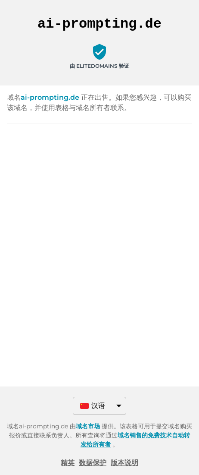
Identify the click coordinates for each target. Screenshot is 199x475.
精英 (68, 463)
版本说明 (124, 463)
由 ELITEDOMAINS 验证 (99, 66)
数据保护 (92, 463)
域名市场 (88, 426)
